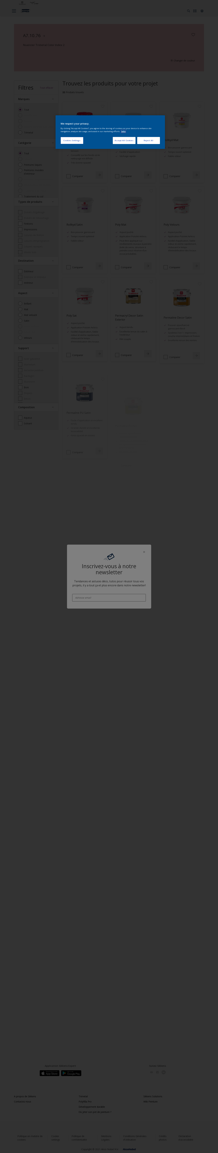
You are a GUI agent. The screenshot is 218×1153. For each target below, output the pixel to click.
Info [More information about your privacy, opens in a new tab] (123, 131)
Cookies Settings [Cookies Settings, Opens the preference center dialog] (71, 140)
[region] (110, 132)
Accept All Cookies (124, 140)
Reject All (148, 140)
